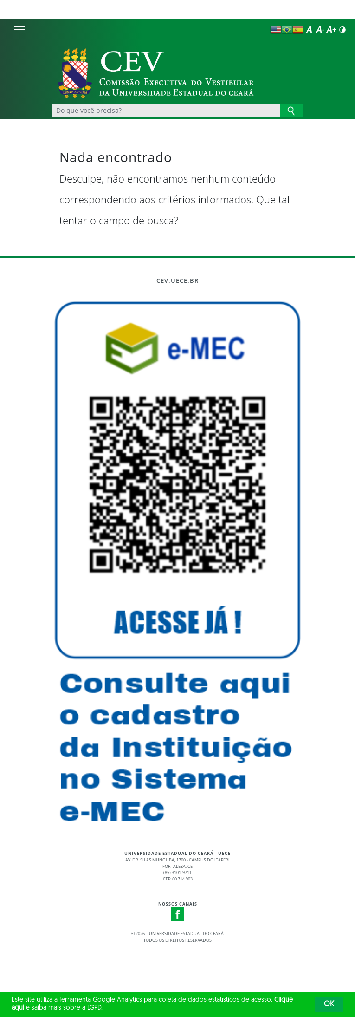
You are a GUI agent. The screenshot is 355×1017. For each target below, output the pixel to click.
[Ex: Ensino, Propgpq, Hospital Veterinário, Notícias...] (166, 110)
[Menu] (19, 29)
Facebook (178, 914)
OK (329, 1004)
